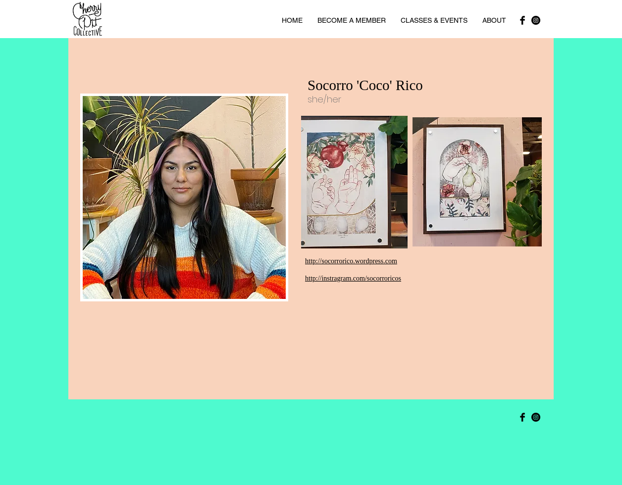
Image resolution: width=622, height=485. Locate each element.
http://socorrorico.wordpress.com (351, 261)
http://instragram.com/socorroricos (353, 278)
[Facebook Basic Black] (522, 20)
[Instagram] (535, 20)
